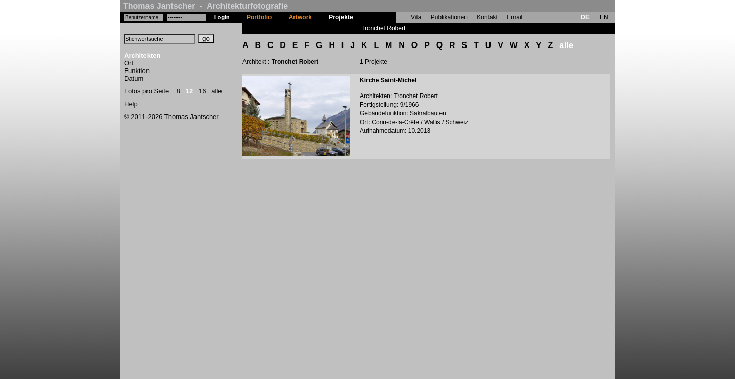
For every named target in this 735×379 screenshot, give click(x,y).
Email (514, 17)
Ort (128, 63)
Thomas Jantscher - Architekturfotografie (205, 6)
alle (216, 91)
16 (202, 91)
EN (604, 17)
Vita (416, 17)
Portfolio (259, 17)
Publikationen (449, 17)
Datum (133, 78)
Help (131, 104)
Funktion (137, 71)
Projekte (341, 17)
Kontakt (487, 17)
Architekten (142, 55)
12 (189, 91)
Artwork (300, 17)
